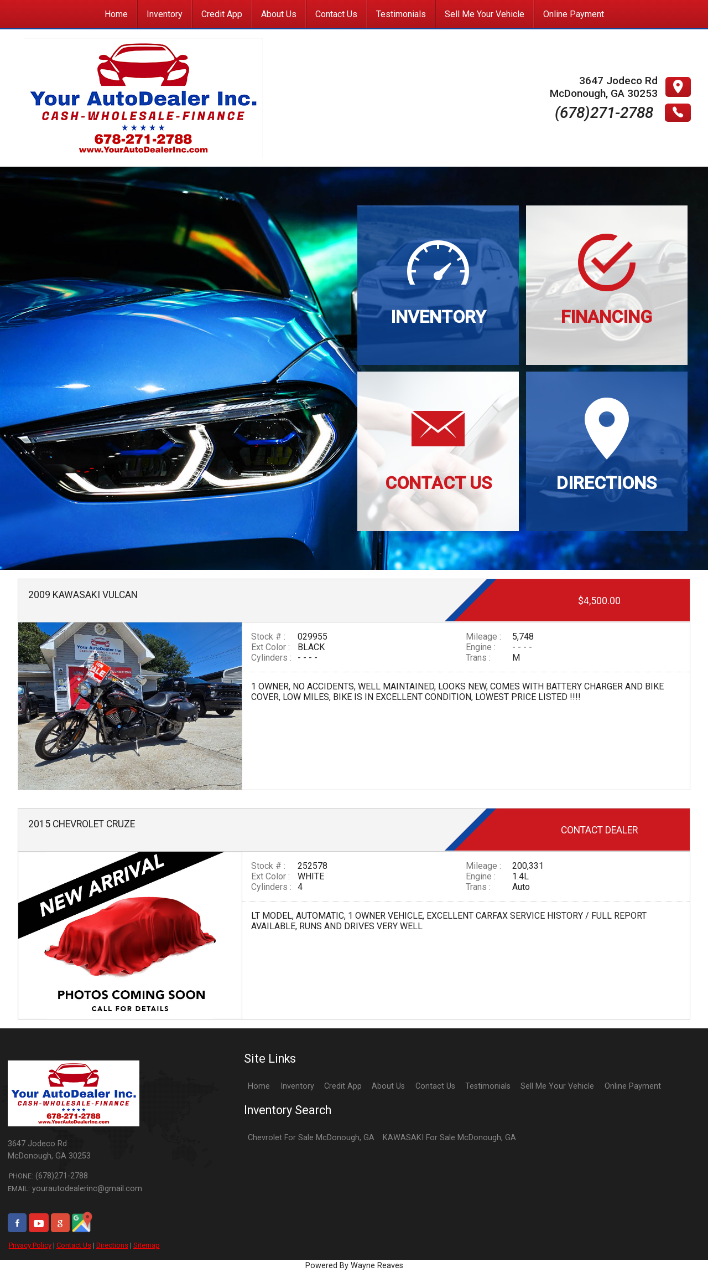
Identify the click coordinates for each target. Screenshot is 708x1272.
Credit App (343, 1086)
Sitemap (146, 1245)
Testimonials (488, 1086)
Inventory (297, 1086)
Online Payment (633, 1086)
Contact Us (73, 1245)
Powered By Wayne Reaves (354, 1265)
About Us (388, 1086)
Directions (112, 1245)
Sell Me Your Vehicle (557, 1086)
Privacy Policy (30, 1245)
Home (259, 1086)
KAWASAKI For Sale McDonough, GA (449, 1137)
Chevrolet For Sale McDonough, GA (311, 1137)
